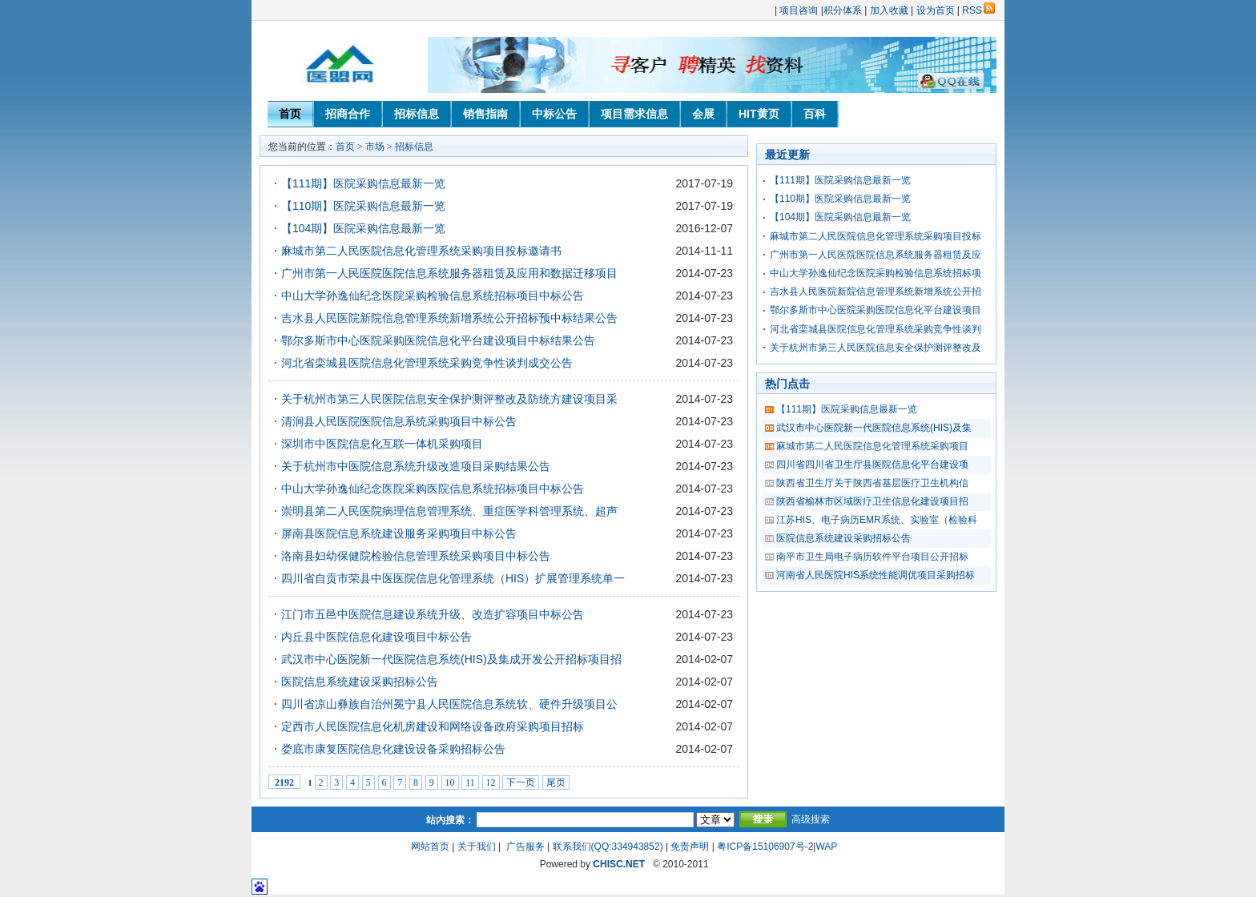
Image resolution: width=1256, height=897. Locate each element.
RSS (978, 10)
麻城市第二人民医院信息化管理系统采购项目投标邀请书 (421, 250)
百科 (814, 113)
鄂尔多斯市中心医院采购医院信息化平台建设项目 (875, 310)
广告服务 (525, 846)
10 (450, 782)
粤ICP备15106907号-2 (765, 846)
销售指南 (485, 113)
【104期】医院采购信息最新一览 (363, 228)
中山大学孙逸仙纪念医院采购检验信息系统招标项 (875, 273)
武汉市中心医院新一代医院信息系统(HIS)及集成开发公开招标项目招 (451, 659)
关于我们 (476, 846)
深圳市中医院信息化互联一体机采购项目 (382, 443)
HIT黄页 (759, 113)
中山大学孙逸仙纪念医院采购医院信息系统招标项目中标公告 (432, 488)
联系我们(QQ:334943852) (608, 846)
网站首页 (430, 846)
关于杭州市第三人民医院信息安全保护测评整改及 (875, 347)
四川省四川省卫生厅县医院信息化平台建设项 (872, 464)
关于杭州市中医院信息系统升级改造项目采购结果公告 (415, 466)
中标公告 (554, 113)
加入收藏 (889, 10)
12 (491, 782)
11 (470, 782)
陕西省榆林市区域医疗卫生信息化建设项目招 (872, 501)
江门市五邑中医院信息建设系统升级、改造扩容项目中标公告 (432, 614)
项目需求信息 (634, 113)
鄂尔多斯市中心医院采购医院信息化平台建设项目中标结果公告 (438, 340)
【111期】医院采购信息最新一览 (363, 183)
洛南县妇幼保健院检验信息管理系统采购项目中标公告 (415, 555)
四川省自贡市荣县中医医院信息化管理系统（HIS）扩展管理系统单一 (453, 578)
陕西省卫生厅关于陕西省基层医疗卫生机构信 (872, 483)
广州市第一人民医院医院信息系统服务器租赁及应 (875, 254)
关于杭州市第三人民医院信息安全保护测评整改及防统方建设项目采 (449, 398)
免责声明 (689, 846)
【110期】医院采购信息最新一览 (363, 205)
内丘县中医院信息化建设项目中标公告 (376, 636)
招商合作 (347, 113)
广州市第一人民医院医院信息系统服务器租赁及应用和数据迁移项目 (449, 273)
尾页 (556, 782)
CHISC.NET (619, 864)
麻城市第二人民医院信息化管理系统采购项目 (872, 446)
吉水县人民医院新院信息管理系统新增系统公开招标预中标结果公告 (449, 318)
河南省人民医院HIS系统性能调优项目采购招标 (875, 575)
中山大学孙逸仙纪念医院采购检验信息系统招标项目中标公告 (432, 295)
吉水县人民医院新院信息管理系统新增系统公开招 (875, 291)
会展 (703, 113)
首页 (290, 113)
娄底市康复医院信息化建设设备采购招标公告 (393, 748)
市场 (374, 146)
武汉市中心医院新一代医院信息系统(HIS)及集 (874, 427)
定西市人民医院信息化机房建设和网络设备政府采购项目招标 (432, 726)
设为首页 (935, 10)
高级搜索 (810, 819)
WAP (826, 846)
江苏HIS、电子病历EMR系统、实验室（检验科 (876, 519)
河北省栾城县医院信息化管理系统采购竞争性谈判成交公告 (427, 362)
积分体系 (842, 10)
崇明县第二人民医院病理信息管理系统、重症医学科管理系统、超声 (449, 511)
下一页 (520, 782)
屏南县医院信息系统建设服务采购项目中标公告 (399, 533)
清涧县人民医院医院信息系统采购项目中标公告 (399, 421)
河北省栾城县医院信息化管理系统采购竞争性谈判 (875, 329)
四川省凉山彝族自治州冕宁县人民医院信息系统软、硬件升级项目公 (449, 704)
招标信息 (416, 113)
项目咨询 (798, 10)
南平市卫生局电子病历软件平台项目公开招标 (872, 556)
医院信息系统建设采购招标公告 (359, 681)
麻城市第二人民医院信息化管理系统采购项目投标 (875, 236)
